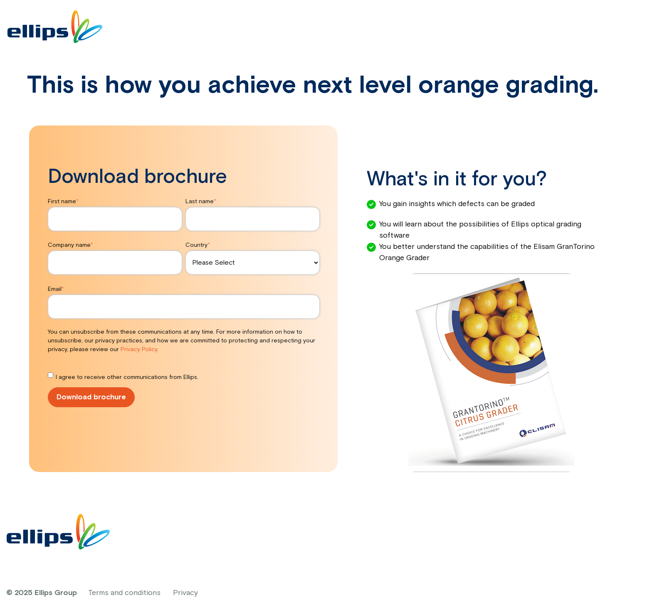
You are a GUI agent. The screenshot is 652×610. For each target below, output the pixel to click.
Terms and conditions (124, 593)
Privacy (185, 593)
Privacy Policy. (139, 349)
